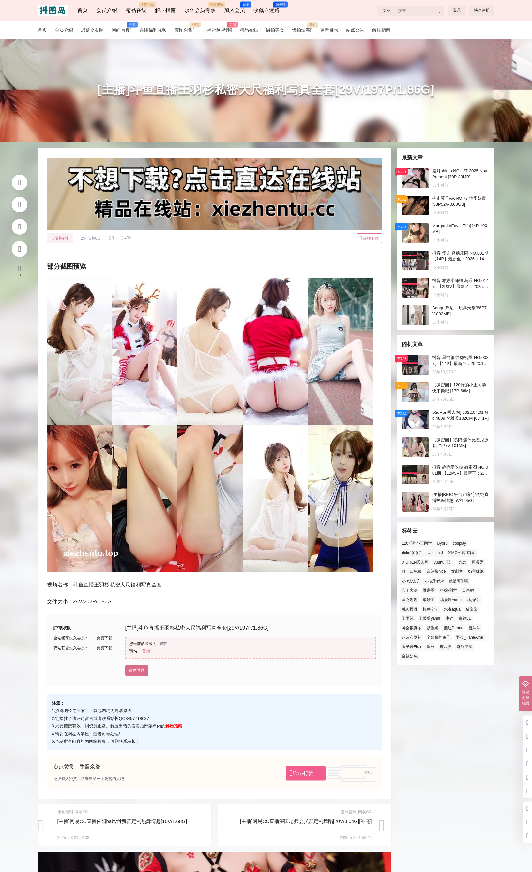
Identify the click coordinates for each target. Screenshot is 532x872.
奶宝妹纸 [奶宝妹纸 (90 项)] (476, 571)
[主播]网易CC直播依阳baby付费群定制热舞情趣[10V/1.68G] (122, 821)
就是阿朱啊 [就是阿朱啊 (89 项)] (458, 581)
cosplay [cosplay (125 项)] (459, 543)
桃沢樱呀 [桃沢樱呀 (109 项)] (410, 609)
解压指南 (165, 10)
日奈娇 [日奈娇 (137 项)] (468, 590)
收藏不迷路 (266, 7)
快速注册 (482, 10)
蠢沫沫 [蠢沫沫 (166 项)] (474, 628)
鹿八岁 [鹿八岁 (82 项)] (445, 647)
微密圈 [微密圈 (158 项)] (428, 590)
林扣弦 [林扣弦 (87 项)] (473, 600)
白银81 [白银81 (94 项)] (465, 618)
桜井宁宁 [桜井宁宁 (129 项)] (430, 609)
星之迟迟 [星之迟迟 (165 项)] (410, 600)
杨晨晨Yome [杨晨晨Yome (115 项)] (450, 600)
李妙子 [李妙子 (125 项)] (428, 600)
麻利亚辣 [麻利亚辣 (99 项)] (464, 647)
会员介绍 (106, 10)
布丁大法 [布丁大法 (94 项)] (410, 590)
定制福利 (60, 238)
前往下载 (369, 238)
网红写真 (124, 30)
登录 (457, 10)
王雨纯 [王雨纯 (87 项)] (408, 618)
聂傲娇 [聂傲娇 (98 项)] (432, 628)
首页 (82, 10)
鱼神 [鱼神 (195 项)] (430, 647)
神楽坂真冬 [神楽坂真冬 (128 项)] (411, 628)
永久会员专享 (200, 7)
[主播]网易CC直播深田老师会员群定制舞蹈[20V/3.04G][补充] (306, 821)
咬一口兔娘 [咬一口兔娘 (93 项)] (411, 571)
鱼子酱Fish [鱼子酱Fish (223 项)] (411, 647)
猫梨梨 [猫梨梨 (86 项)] (472, 609)
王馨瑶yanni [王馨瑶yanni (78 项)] (429, 618)
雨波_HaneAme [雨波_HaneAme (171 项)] (469, 637)
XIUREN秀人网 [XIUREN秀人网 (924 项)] (415, 562)
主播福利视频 (219, 30)
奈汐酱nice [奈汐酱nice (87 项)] (436, 571)
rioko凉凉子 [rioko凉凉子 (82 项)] (412, 553)
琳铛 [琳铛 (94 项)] (449, 618)
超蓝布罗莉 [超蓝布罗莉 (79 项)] (411, 637)
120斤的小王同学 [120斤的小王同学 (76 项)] (417, 543)
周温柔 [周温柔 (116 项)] (477, 562)
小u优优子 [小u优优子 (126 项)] (411, 581)
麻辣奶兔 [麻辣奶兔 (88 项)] (410, 656)
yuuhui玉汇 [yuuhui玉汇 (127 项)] (443, 562)
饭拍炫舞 (304, 30)
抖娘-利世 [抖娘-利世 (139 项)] (448, 590)
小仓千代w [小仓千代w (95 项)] (434, 581)
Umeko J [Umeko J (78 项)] (435, 553)
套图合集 (187, 30)
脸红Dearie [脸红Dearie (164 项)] (453, 628)
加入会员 (234, 7)
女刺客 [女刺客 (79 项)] (457, 571)
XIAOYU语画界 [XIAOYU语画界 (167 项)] (461, 553)
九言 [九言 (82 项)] (462, 562)
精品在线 (136, 7)
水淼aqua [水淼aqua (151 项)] (452, 609)
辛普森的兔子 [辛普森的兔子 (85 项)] (438, 637)
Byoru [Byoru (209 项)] (442, 543)
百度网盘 (136, 670)
